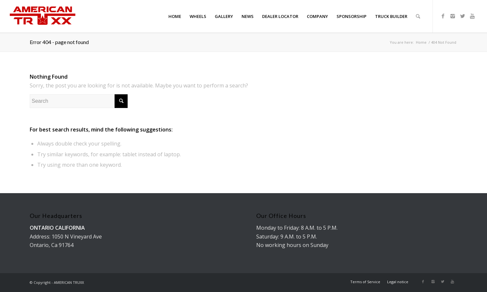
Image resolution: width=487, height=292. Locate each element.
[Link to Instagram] (453, 16)
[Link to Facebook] (443, 16)
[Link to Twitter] (462, 16)
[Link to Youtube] (472, 16)
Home (421, 42)
